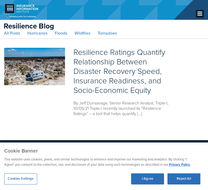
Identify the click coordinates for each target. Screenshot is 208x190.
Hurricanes (37, 33)
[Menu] (200, 14)
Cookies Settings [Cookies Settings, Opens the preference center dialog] (20, 179)
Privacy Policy (179, 165)
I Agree (147, 179)
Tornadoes (107, 33)
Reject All (184, 179)
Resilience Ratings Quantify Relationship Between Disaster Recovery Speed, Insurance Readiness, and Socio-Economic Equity (119, 71)
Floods (61, 33)
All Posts (12, 33)
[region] (104, 166)
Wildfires (82, 33)
